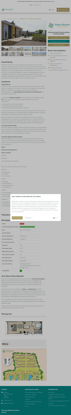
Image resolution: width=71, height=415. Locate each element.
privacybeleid (15, 210)
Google (21, 210)
